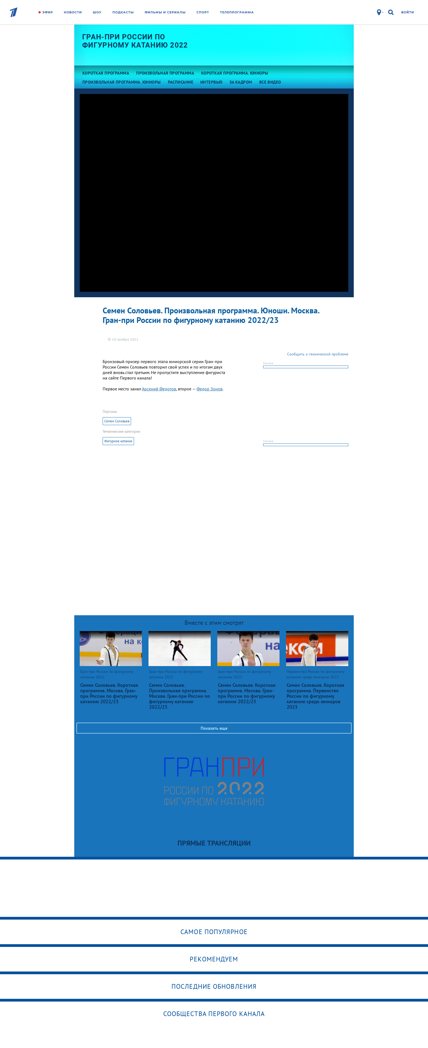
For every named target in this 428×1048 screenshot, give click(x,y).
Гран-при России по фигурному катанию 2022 (135, 41)
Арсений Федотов (159, 388)
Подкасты (123, 12)
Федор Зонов (209, 388)
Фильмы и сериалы (165, 12)
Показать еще (214, 728)
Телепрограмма (237, 12)
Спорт (203, 12)
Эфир (47, 12)
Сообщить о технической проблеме (317, 354)
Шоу (97, 12)
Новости (73, 12)
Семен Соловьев (116, 421)
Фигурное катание (118, 441)
